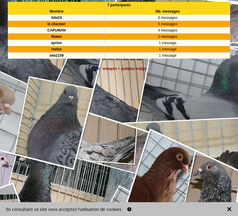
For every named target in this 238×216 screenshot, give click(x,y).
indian (56, 49)
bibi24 (56, 18)
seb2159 (56, 55)
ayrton (56, 43)
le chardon (56, 24)
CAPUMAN (56, 30)
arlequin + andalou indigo (125, 69)
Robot (56, 36)
